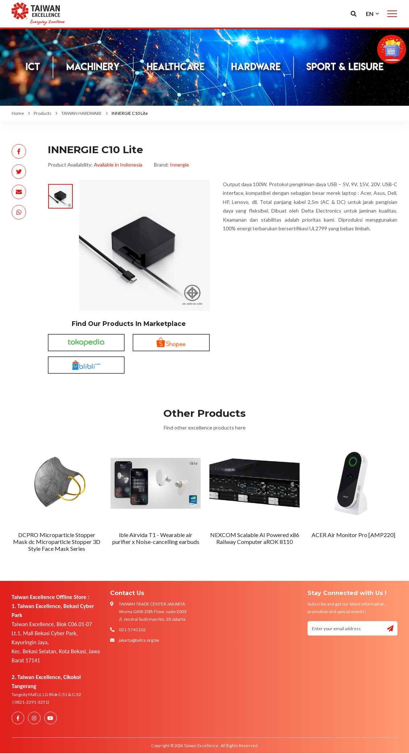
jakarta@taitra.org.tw (139, 640)
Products (42, 113)
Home (18, 113)
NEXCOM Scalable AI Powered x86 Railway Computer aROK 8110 (254, 538)
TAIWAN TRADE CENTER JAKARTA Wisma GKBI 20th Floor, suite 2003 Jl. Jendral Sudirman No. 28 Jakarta (153, 611)
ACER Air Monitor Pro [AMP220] (353, 534)
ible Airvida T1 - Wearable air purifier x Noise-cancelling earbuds (155, 538)
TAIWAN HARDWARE (81, 113)
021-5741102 (132, 629)
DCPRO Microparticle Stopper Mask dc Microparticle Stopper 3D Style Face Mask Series (56, 541)
